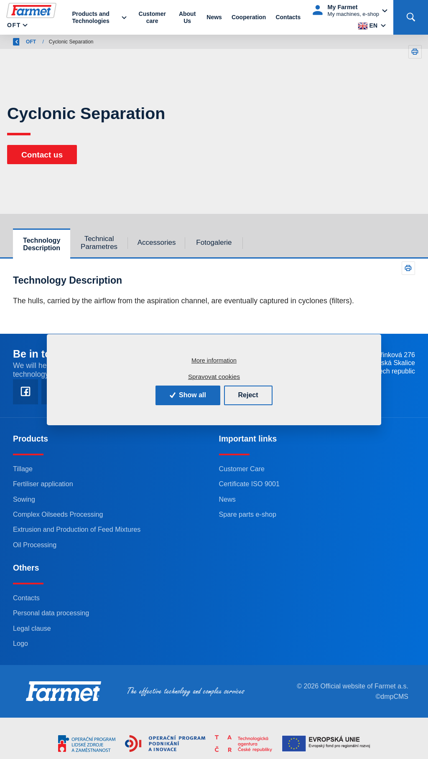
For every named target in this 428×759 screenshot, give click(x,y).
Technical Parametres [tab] (99, 243)
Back (24, 42)
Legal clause (32, 628)
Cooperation (249, 17)
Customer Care (242, 468)
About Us (187, 17)
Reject (248, 395)
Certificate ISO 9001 (249, 483)
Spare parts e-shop (247, 514)
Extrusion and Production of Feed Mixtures (76, 529)
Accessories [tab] (157, 242)
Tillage (23, 468)
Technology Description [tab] (41, 243)
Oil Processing (34, 544)
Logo (20, 643)
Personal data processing (51, 613)
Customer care (152, 17)
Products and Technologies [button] (90, 17)
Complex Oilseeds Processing (58, 514)
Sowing (24, 499)
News (214, 17)
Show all (188, 395)
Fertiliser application (43, 483)
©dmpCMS (392, 696)
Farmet (57, 42)
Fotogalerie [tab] (214, 242)
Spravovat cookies (214, 376)
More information (214, 360)
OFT (14, 25)
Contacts (288, 17)
